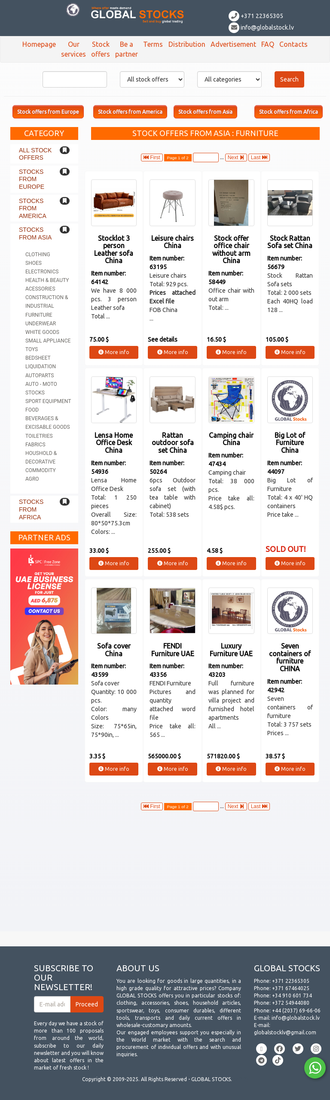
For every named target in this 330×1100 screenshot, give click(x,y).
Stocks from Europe (31, 179)
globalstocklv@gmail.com (285, 1032)
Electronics (41, 272)
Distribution (186, 44)
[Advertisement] (165, 871)
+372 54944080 (290, 1003)
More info (113, 352)
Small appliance (47, 341)
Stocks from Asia (35, 233)
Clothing (37, 255)
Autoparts (39, 376)
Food (32, 410)
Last (259, 158)
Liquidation (40, 367)
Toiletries (39, 436)
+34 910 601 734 (292, 995)
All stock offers (35, 154)
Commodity (40, 470)
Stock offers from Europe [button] (48, 112)
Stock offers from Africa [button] (288, 112)
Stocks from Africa (31, 509)
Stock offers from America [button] (130, 112)
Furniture (38, 315)
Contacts (293, 44)
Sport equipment (48, 401)
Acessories (40, 289)
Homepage (39, 44)
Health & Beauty (47, 280)
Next (236, 158)
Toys (31, 349)
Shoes (33, 263)
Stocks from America (32, 208)
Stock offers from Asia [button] (205, 112)
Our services (73, 49)
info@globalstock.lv (261, 27)
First (152, 158)
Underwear (40, 324)
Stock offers (100, 49)
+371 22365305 (256, 15)
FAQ (267, 44)
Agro (32, 479)
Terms (153, 44)
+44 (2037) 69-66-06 (296, 1010)
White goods (42, 332)
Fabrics (35, 445)
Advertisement (233, 44)
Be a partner (126, 49)
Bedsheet (38, 358)
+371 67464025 (290, 988)
